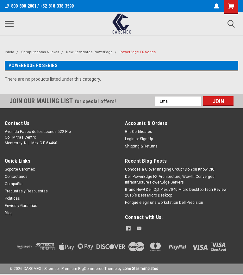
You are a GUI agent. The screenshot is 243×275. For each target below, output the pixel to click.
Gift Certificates (138, 131)
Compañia (13, 184)
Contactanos (16, 176)
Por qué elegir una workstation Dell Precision (164, 202)
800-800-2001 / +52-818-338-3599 (39, 6)
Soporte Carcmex (20, 169)
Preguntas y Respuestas (26, 191)
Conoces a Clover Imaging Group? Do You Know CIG (170, 169)
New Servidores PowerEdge (89, 52)
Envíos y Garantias (21, 205)
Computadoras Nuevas (40, 52)
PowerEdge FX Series (138, 52)
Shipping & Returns (141, 146)
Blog (9, 213)
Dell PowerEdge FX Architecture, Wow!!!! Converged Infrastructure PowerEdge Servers (170, 179)
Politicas (12, 198)
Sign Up (146, 139)
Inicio (9, 52)
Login (129, 139)
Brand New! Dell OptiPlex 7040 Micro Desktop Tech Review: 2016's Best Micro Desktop (176, 192)
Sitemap (51, 268)
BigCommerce (90, 268)
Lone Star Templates (140, 268)
